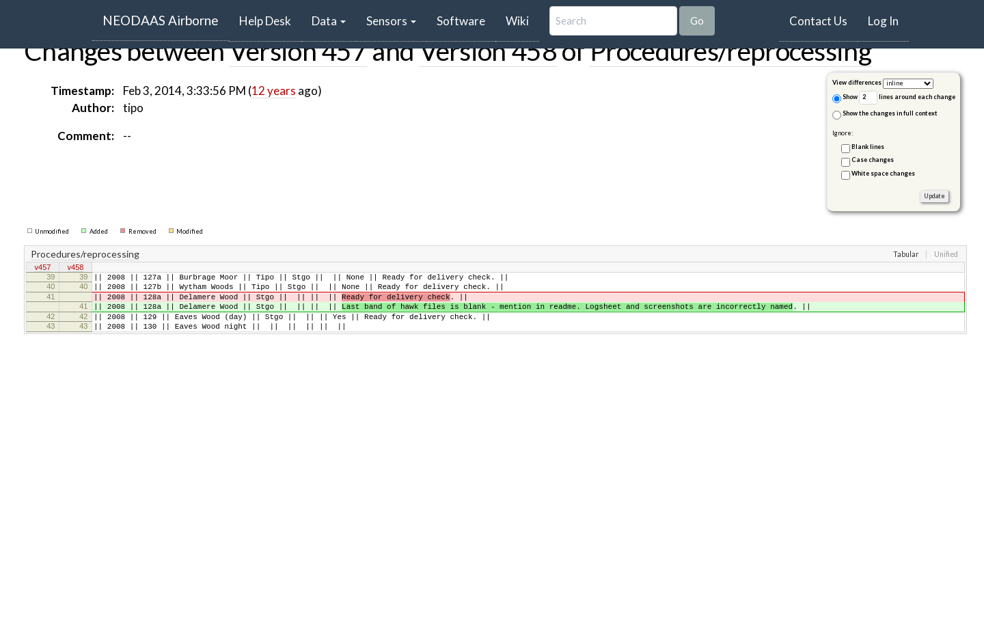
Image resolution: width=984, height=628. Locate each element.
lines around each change (907, 97)
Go (697, 20)
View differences (857, 82)
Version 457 (298, 50)
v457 (43, 268)
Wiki (517, 21)
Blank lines (867, 146)
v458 (76, 268)
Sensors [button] (391, 21)
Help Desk (270, 20)
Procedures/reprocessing (730, 50)
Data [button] (329, 21)
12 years (273, 90)
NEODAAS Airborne (160, 20)
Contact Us (818, 21)
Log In (883, 21)
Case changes (872, 159)
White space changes (883, 173)
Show (845, 98)
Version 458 (488, 50)
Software (461, 21)
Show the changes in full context (885, 114)
